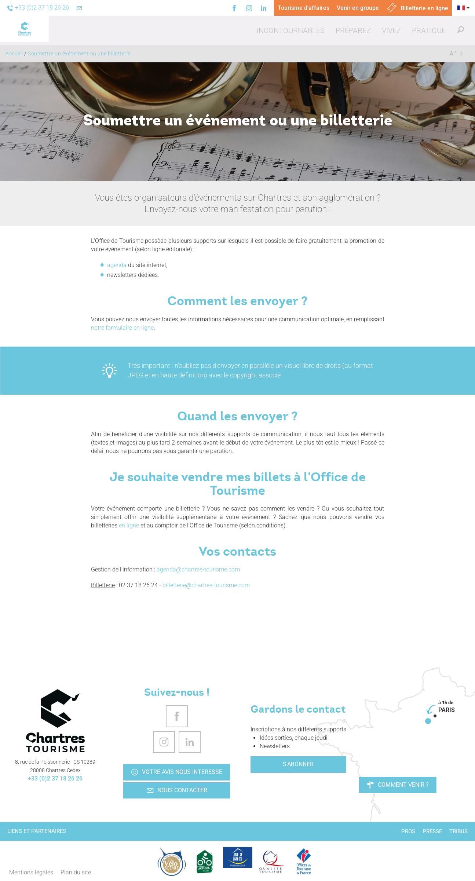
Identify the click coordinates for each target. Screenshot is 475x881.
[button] (290, 30)
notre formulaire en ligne (122, 327)
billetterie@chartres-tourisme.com (206, 585)
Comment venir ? (398, 785)
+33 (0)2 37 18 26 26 (55, 778)
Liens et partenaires (36, 831)
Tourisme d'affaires (303, 7)
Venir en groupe (358, 7)
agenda (117, 265)
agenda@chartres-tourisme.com (198, 569)
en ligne (129, 525)
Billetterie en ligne (417, 8)
